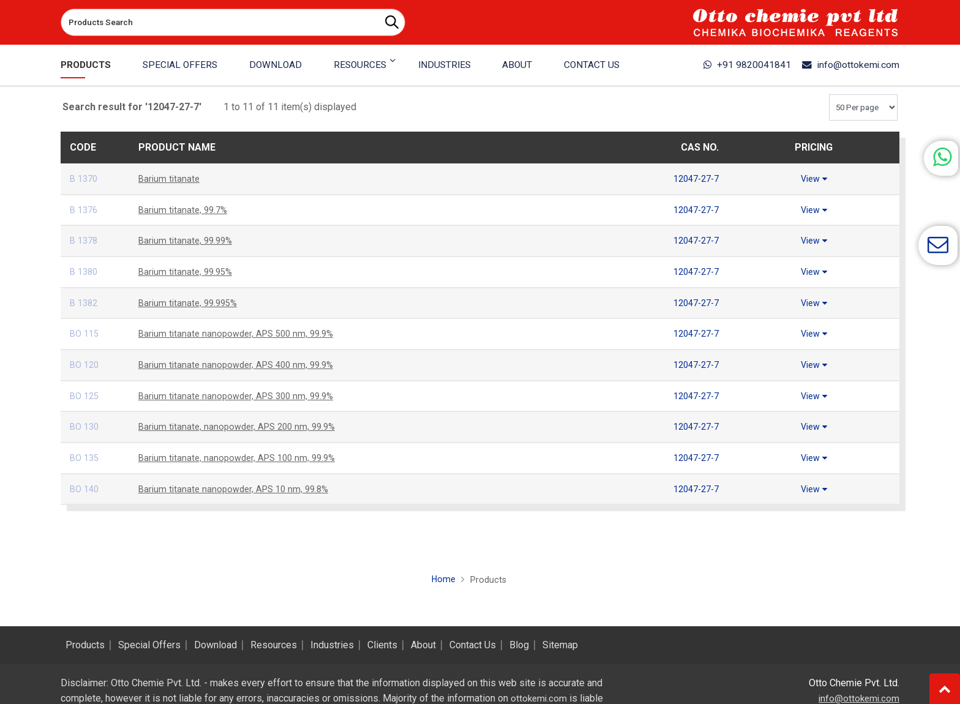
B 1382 (85, 303)
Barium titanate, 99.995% (190, 303)
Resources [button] (359, 65)
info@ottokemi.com (844, 65)
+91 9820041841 (730, 65)
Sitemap (560, 645)
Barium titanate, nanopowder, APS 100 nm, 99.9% (242, 457)
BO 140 (86, 489)
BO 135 (86, 457)
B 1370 (85, 178)
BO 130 (86, 426)
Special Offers (181, 65)
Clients (382, 645)
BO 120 (86, 364)
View (813, 178)
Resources (273, 645)
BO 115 (86, 333)
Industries (443, 65)
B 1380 (85, 271)
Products (88, 65)
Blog (519, 645)
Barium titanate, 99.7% (185, 209)
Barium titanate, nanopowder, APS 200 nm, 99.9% (242, 426)
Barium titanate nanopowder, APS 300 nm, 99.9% (241, 396)
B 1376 (85, 209)
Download (276, 65)
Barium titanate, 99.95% (188, 271)
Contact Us (588, 65)
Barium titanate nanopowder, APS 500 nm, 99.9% (241, 333)
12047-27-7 (693, 178)
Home (442, 579)
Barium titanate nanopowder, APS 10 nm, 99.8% (238, 489)
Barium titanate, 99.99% (188, 240)
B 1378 (85, 240)
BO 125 (86, 396)
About (514, 65)
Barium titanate (170, 178)
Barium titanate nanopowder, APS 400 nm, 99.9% (241, 364)
